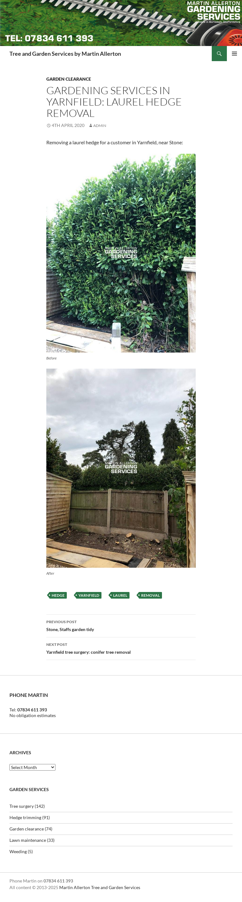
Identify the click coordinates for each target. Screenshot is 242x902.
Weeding (18, 851)
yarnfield (88, 595)
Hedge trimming (25, 817)
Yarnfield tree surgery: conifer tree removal (121, 648)
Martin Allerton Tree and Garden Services (99, 887)
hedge (58, 595)
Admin (99, 125)
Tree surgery (21, 806)
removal (150, 595)
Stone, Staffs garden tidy (121, 625)
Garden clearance (68, 79)
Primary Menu (234, 53)
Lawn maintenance (27, 840)
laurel (120, 595)
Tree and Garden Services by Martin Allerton (65, 53)
